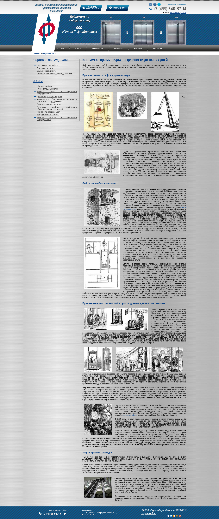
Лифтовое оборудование (51, 60)
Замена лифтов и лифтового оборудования (57, 92)
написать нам (117, 8)
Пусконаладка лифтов (48, 89)
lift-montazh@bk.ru (178, 12)
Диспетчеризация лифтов (49, 96)
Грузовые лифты (45, 68)
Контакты (157, 49)
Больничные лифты (46, 71)
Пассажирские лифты (47, 65)
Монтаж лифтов (44, 86)
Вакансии (138, 49)
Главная (60, 49)
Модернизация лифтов (48, 114)
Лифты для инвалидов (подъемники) (54, 73)
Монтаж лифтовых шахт (48, 112)
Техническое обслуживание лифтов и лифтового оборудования (57, 100)
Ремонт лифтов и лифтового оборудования (57, 118)
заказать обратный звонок (90, 8)
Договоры (118, 49)
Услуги (78, 49)
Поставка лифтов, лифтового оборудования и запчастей (57, 108)
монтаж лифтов (130, 415)
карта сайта (148, 513)
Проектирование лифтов (49, 104)
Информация (97, 49)
